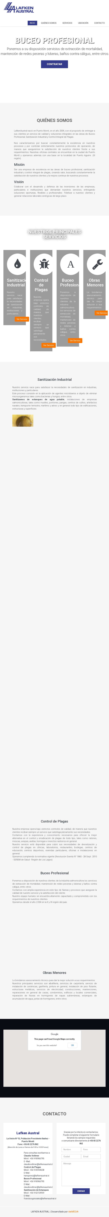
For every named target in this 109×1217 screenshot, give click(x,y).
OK (72, 1045)
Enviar (81, 1191)
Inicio (32, 23)
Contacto (99, 23)
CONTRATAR (54, 65)
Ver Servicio (22, 319)
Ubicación (83, 23)
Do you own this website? (47, 1045)
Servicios (67, 23)
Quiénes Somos (48, 23)
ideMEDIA (73, 1211)
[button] (54, 1054)
